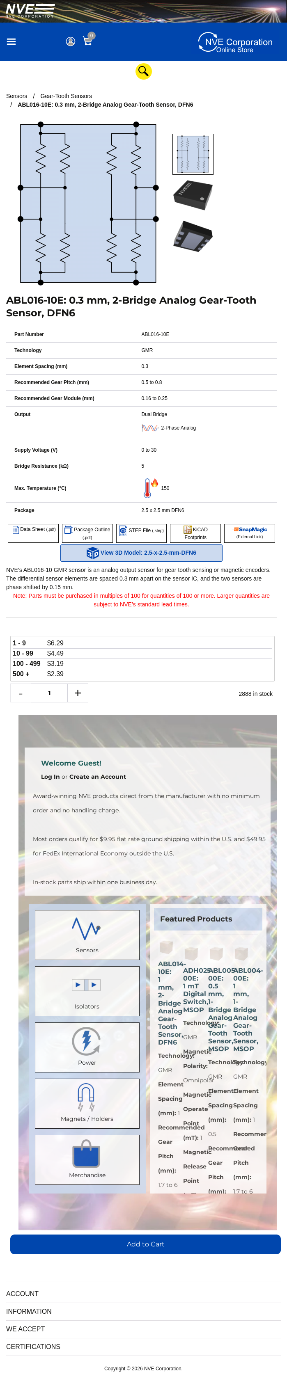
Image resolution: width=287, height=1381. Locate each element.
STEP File (141, 530)
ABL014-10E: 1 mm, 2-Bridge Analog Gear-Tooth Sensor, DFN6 (166, 1003)
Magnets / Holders (87, 1102)
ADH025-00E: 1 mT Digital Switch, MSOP (191, 990)
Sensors (87, 933)
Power (87, 1045)
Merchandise (87, 1158)
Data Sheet (33, 529)
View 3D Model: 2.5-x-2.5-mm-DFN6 (141, 553)
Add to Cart (146, 1244)
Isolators (87, 989)
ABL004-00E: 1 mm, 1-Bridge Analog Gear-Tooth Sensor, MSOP (241, 1010)
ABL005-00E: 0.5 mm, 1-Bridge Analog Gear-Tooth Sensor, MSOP (216, 1010)
